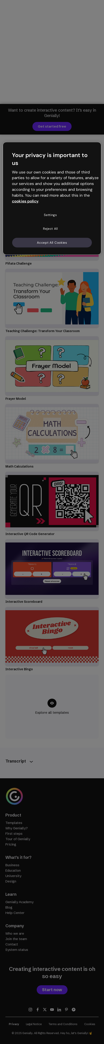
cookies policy (25, 200)
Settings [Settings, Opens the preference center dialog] (50, 215)
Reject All (50, 229)
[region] (52, 198)
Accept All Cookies (52, 242)
